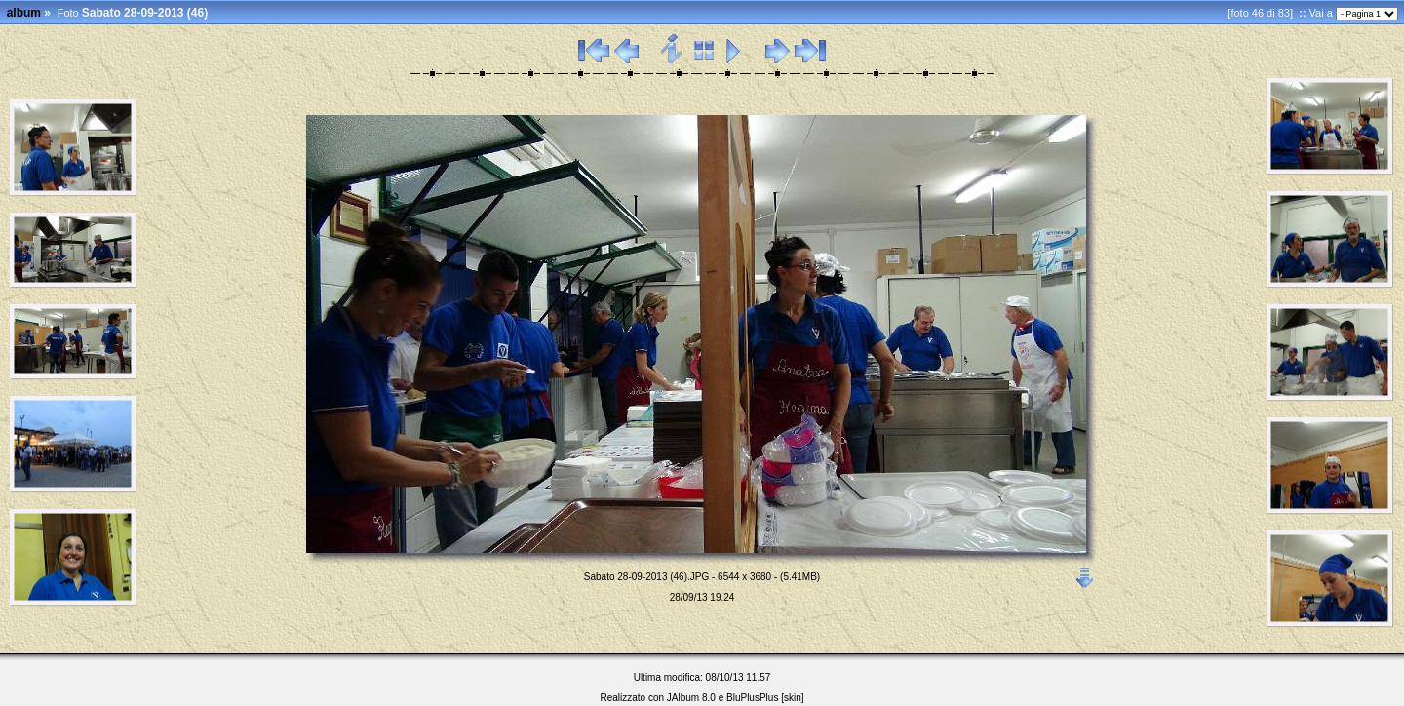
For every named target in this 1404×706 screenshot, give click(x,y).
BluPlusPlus (752, 697)
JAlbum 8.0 (691, 697)
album (24, 13)
